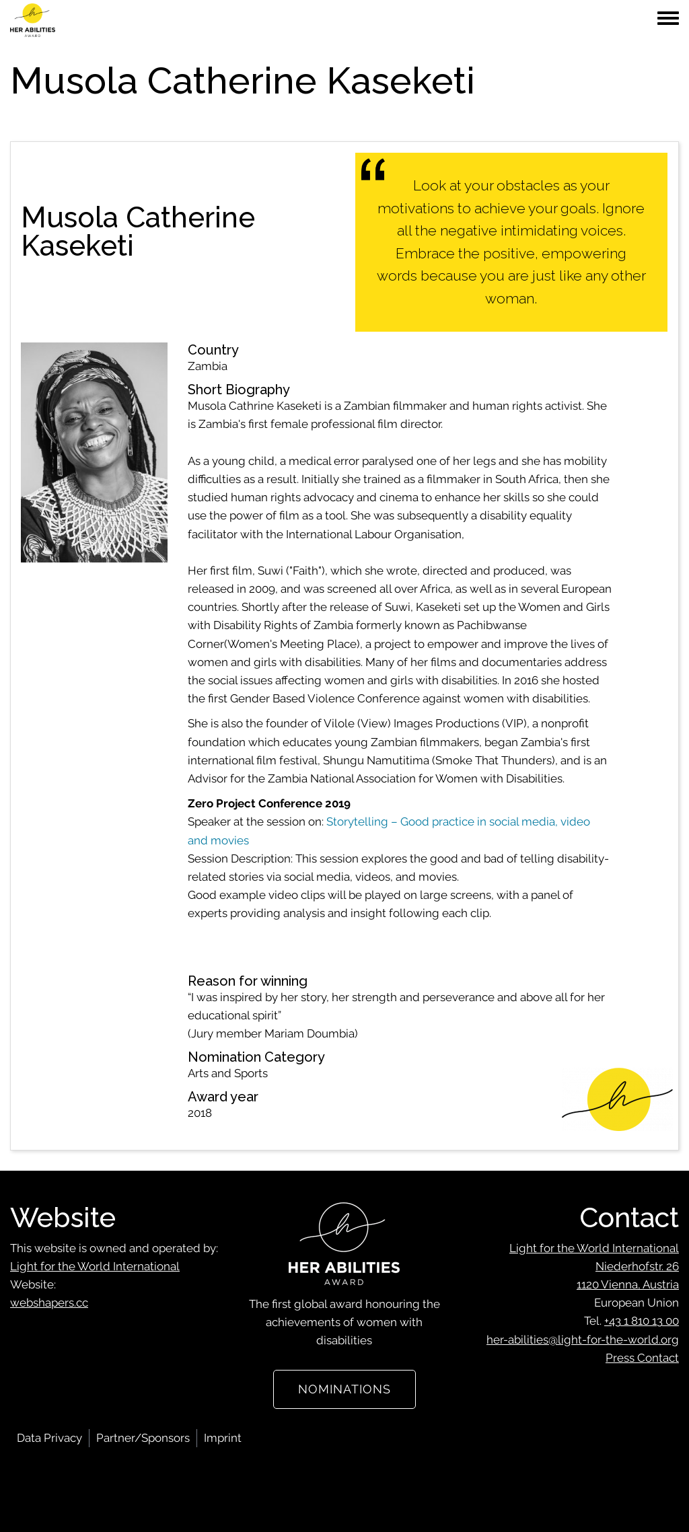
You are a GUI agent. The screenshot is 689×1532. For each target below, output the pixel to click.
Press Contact (642, 1357)
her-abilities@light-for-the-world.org (582, 1339)
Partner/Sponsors (143, 1438)
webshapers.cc (49, 1302)
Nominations (344, 1389)
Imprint (223, 1438)
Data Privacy (49, 1438)
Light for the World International (95, 1266)
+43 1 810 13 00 (641, 1320)
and (198, 840)
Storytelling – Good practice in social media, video (458, 821)
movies (228, 840)
